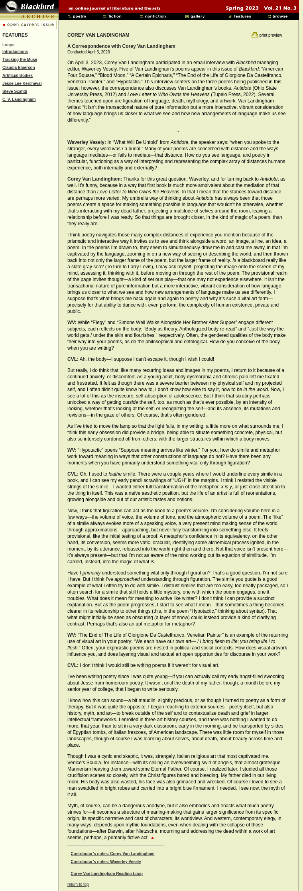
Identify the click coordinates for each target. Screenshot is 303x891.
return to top (78, 884)
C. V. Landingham (19, 99)
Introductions (15, 51)
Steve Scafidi (14, 91)
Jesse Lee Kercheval (21, 83)
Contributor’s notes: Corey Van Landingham (112, 854)
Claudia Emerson (18, 67)
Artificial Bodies (17, 75)
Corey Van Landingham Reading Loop (107, 873)
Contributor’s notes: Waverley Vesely (106, 862)
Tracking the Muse (19, 59)
